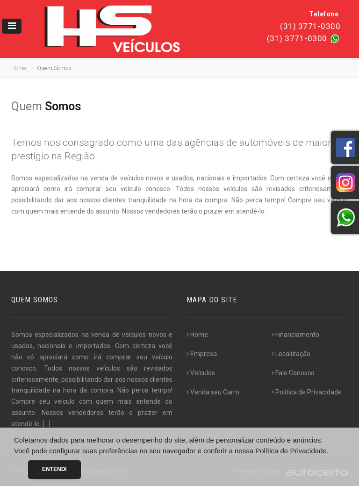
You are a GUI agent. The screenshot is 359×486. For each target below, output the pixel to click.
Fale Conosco (293, 373)
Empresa (202, 353)
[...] (46, 424)
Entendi (54, 469)
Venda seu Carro (213, 392)
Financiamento (295, 334)
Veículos (201, 373)
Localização (291, 353)
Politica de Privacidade (307, 392)
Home (18, 67)
